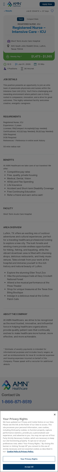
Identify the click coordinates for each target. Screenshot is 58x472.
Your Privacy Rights (29, 459)
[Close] (55, 415)
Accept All (29, 467)
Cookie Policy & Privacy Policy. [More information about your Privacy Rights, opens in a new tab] (20, 451)
